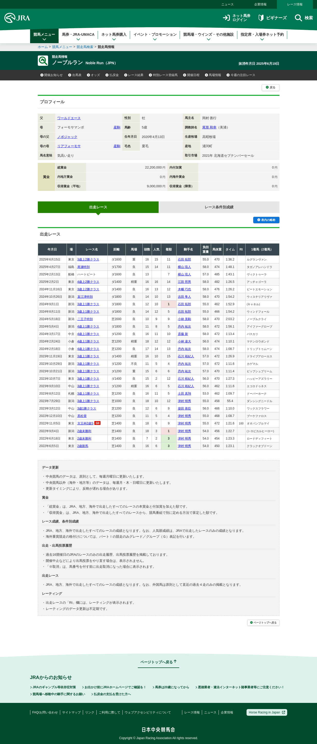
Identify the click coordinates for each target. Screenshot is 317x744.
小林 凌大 (184, 341)
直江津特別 (85, 297)
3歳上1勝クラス (88, 304)
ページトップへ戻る (263, 622)
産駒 (117, 127)
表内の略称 (266, 219)
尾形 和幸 (209, 127)
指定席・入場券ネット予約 (262, 36)
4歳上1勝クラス (88, 326)
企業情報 (260, 4)
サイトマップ (71, 712)
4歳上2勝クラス (88, 282)
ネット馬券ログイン (236, 18)
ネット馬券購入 (113, 36)
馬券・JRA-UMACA (78, 36)
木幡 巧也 (184, 289)
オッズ (93, 75)
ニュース (227, 4)
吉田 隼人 (184, 297)
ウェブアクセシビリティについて (148, 712)
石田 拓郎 (184, 259)
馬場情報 (213, 75)
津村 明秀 (184, 401)
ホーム (43, 47)
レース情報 (295, 4)
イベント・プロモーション (155, 36)
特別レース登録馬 (163, 75)
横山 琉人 (184, 267)
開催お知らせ (51, 75)
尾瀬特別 (83, 267)
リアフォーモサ (69, 146)
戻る (270, 87)
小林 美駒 (184, 319)
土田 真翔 (184, 393)
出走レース (98, 207)
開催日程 (191, 75)
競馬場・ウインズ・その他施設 (208, 36)
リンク (89, 712)
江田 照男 (184, 282)
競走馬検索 (85, 47)
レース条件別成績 (219, 207)
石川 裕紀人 (186, 356)
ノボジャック (67, 137)
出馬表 (74, 75)
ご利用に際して (109, 712)
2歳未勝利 (84, 431)
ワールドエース (69, 118)
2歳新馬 (82, 446)
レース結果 (134, 75)
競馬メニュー (44, 36)
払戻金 (112, 75)
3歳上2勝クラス (88, 259)
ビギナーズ (273, 18)
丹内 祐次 (184, 326)
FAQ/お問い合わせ (45, 712)
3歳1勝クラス (86, 408)
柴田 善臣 (184, 408)
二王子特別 (85, 319)
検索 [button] (304, 17)
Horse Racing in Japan (267, 712)
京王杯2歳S (85, 423)
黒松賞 (82, 416)
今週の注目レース (241, 75)
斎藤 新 (183, 334)
